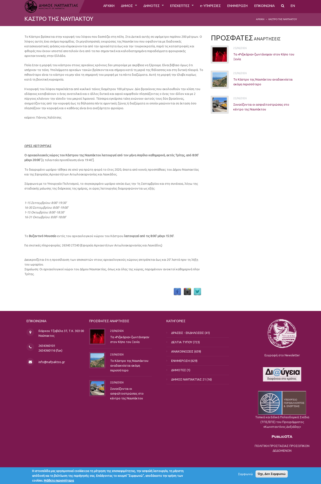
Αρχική (260, 19)
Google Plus (187, 292)
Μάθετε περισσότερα (59, 480)
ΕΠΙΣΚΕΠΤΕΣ (170, 6)
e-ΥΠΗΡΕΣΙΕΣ (203, 6)
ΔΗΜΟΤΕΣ (139, 6)
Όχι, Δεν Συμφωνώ (272, 474)
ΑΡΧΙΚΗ (93, 6)
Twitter (197, 292)
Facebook (177, 292)
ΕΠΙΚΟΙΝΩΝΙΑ (262, 6)
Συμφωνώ (245, 474)
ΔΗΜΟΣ (113, 6)
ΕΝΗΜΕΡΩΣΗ (233, 6)
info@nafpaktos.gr (65, 362)
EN (292, 6)
